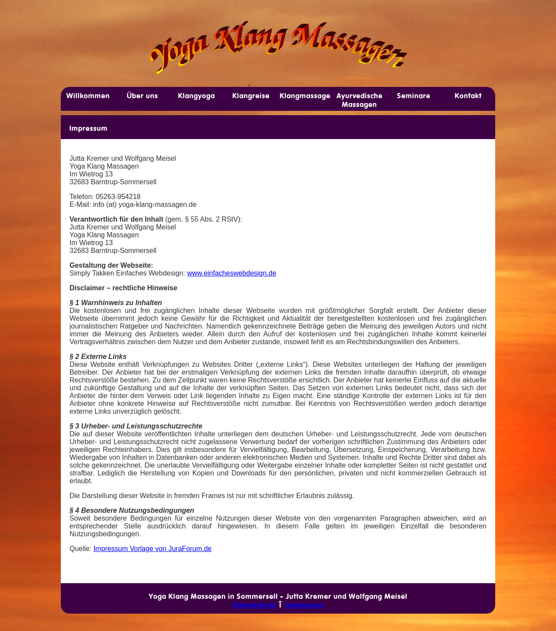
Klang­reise (251, 95)
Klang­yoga (196, 95)
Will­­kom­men (88, 95)
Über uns (142, 95)
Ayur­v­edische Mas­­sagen (360, 100)
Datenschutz (254, 605)
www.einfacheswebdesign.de (231, 273)
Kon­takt (468, 95)
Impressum (89, 128)
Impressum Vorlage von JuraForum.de (152, 548)
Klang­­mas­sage (305, 95)
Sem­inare (413, 95)
